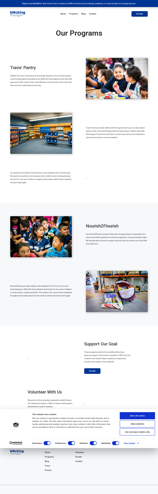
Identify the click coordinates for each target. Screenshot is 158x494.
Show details (129, 489)
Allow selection (137, 470)
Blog (83, 14)
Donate (139, 14)
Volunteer (35, 416)
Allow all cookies (137, 461)
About (63, 14)
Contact (92, 14)
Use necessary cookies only (137, 478)
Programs (73, 14)
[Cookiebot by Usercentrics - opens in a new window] (16, 489)
